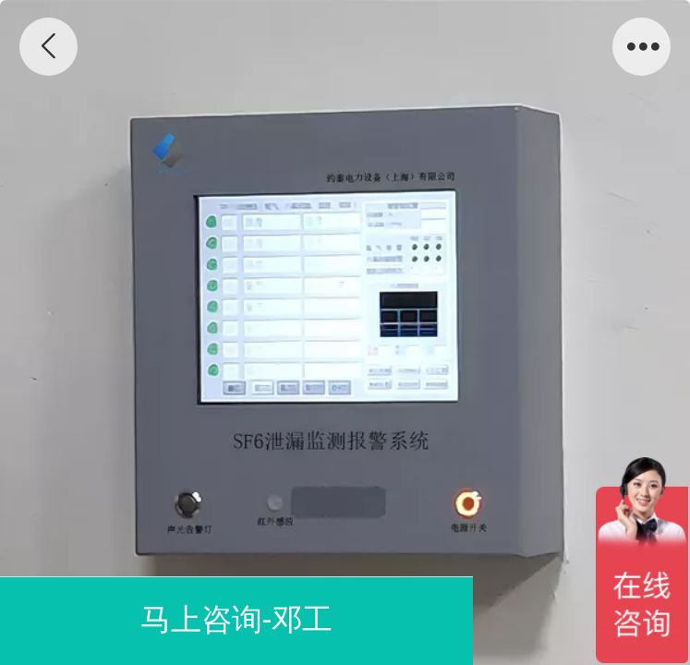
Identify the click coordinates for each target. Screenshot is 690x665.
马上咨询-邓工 (236, 619)
